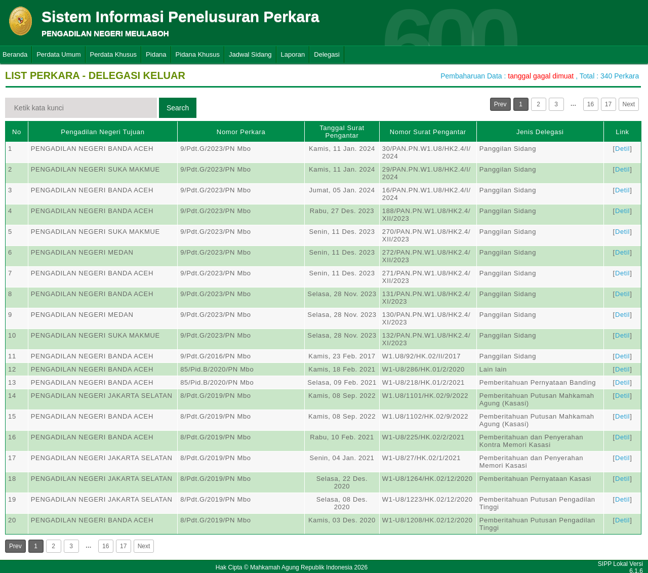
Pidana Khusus (198, 54)
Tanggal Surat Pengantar (341, 131)
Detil (622, 148)
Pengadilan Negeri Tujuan (102, 132)
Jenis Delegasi (540, 132)
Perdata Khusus (113, 54)
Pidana (156, 54)
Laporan (293, 54)
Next (629, 104)
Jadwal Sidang (250, 54)
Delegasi (327, 54)
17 (608, 104)
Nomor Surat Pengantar (428, 132)
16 (590, 104)
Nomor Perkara (241, 132)
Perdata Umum (58, 54)
